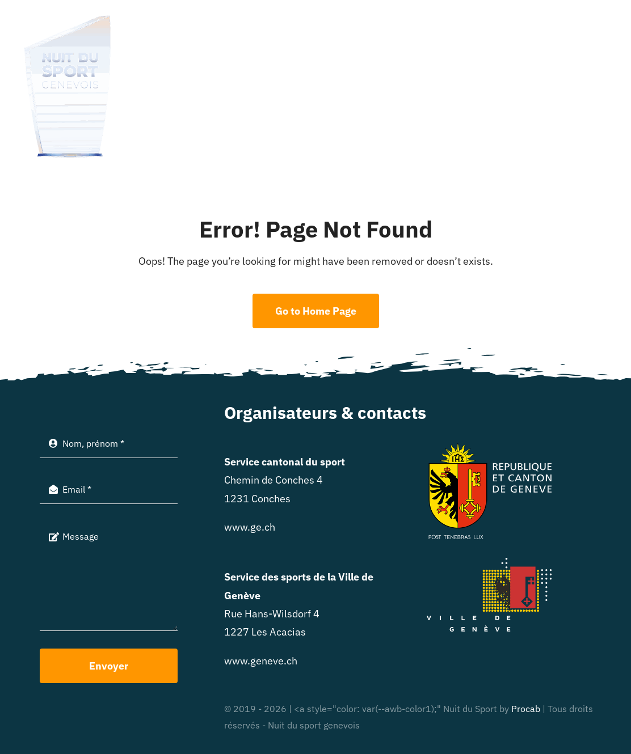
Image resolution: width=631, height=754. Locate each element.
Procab (525, 708)
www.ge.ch (249, 526)
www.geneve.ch (260, 660)
